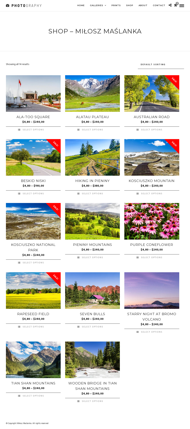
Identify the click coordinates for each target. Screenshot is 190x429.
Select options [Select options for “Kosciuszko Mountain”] (152, 193)
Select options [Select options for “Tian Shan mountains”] (33, 395)
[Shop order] (161, 64)
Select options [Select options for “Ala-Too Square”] (33, 129)
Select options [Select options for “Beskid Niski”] (33, 193)
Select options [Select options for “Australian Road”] (152, 129)
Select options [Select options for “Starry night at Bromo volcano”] (152, 331)
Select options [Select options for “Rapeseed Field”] (33, 326)
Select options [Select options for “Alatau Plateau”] (92, 129)
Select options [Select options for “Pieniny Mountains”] (92, 257)
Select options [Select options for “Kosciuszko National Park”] (33, 262)
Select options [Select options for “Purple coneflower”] (152, 257)
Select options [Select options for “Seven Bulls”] (92, 326)
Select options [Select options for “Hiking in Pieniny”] (92, 193)
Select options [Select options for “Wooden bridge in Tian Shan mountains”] (92, 400)
